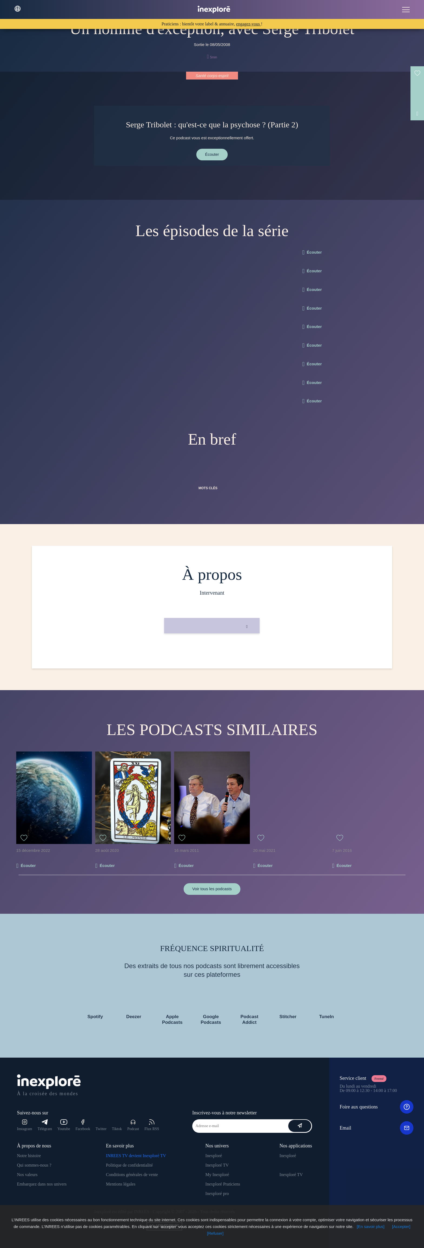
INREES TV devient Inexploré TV (136, 1155)
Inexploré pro (217, 1193)
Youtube (63, 1125)
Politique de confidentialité (129, 1165)
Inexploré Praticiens (223, 1184)
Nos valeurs (27, 1174)
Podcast (133, 1125)
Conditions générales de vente (132, 1174)
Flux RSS (151, 1125)
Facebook (82, 1125)
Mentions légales (120, 1184)
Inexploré (214, 1155)
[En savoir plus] (371, 1226)
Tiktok (117, 1129)
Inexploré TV (217, 1165)
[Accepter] (401, 1226)
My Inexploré (217, 1174)
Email (376, 1128)
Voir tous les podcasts (212, 888)
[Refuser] (215, 1233)
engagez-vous (248, 24)
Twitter (101, 1129)
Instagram (24, 1125)
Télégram (45, 1125)
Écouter (212, 154)
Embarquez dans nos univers (42, 1184)
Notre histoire (29, 1155)
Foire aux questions (376, 1107)
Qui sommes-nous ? (34, 1165)
